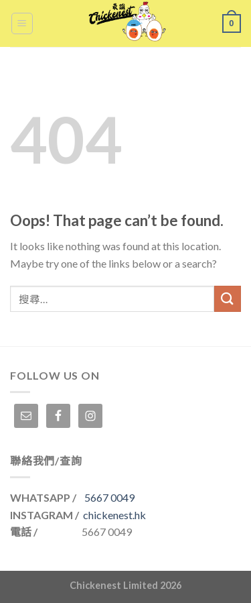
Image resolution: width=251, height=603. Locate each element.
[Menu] (22, 23)
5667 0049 (109, 497)
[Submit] (227, 299)
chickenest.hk (114, 514)
